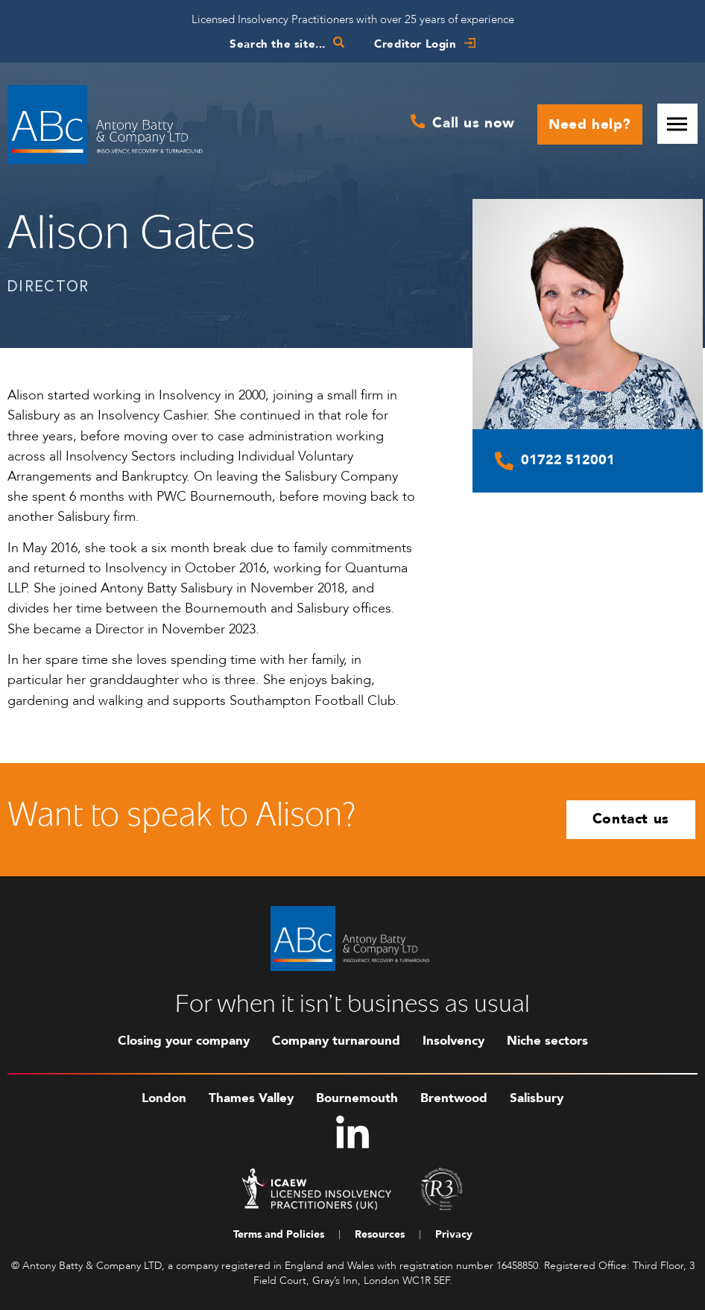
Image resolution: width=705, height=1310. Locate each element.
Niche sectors (547, 1040)
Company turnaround (336, 1040)
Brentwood (453, 1098)
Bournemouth (357, 1098)
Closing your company (184, 1040)
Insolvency (453, 1040)
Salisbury (536, 1098)
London (164, 1098)
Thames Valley (251, 1098)
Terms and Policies (278, 1234)
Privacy (453, 1234)
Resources (380, 1234)
